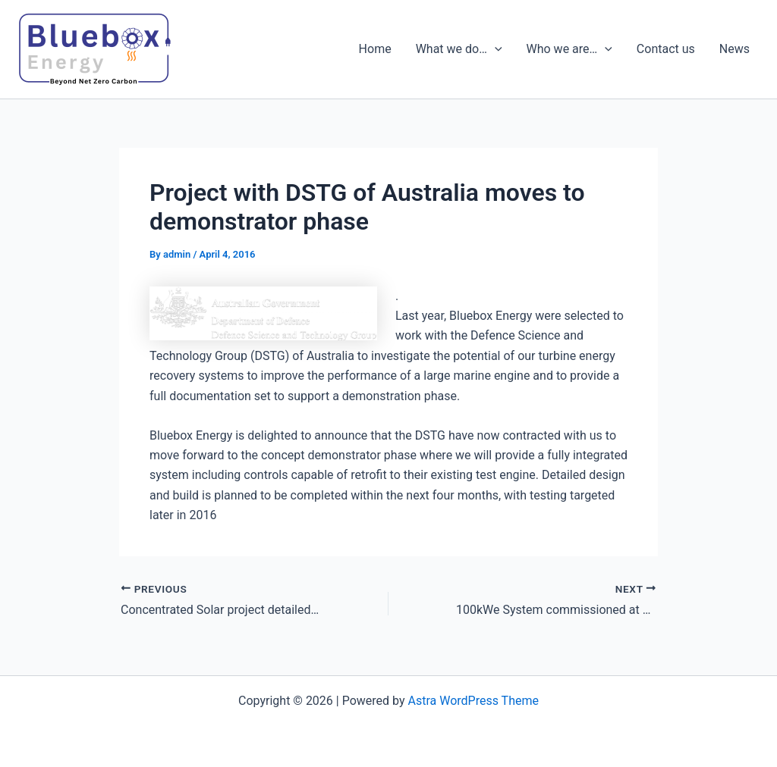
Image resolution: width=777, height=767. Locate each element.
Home (375, 49)
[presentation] (494, 49)
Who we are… (569, 49)
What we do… (459, 49)
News (734, 49)
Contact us (666, 49)
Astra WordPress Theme (473, 700)
